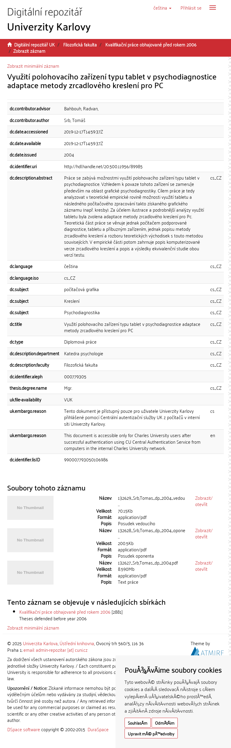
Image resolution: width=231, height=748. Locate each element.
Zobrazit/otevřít (204, 500)
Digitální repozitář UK (34, 44)
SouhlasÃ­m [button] (137, 722)
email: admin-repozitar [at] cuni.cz (55, 649)
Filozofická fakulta (80, 44)
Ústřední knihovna (77, 643)
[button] (162, 7)
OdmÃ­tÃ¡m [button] (164, 722)
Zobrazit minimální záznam (33, 65)
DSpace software (23, 729)
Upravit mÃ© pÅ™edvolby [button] (151, 733)
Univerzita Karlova (40, 643)
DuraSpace (98, 729)
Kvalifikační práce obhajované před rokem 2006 (150, 44)
